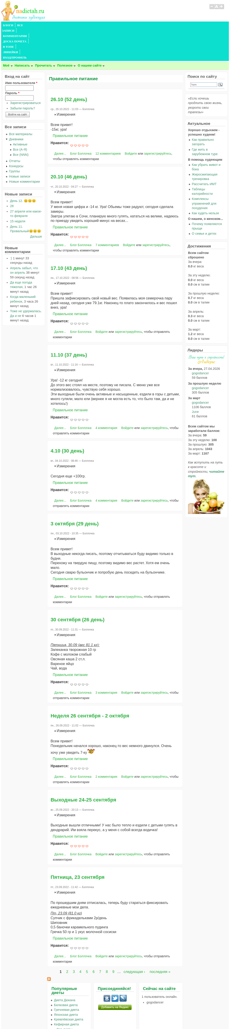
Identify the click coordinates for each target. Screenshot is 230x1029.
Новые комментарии (24, 149)
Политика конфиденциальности (125, 1016)
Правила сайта (93, 1016)
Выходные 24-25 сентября (83, 767)
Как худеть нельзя (205, 181)
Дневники (16, 107)
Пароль (12, 61)
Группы (14, 139)
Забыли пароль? (22, 76)
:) (11, 226)
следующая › (134, 939)
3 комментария (106, 660)
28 (12, 173)
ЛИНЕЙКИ (117, 25)
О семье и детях (204, 201)
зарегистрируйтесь (157, 121)
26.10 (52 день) (69, 67)
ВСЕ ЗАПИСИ (26, 25)
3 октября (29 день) (75, 491)
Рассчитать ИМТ (204, 152)
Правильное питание (70, 103)
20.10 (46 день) (69, 144)
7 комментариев (107, 212)
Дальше (36, 204)
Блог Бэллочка (80, 121)
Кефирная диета (66, 992)
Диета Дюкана (64, 968)
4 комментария (106, 395)
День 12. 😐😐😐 (23, 168)
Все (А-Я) (20, 117)
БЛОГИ (8, 25)
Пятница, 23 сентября (77, 845)
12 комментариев (108, 121)
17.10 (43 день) (69, 236)
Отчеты (14, 128)
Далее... (60, 121)
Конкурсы (16, 134)
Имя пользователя (21, 50)
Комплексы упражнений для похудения (204, 171)
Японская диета (66, 982)
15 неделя (17, 189)
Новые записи (19, 144)
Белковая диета (66, 973)
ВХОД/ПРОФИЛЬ (141, 25)
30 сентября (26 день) (77, 587)
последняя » (160, 939)
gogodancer (200, 341)
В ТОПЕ (100, 25)
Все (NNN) (21, 122)
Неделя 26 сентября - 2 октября (90, 683)
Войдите (131, 121)
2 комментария (106, 744)
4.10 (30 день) (67, 418)
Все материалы (20, 102)
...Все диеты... (64, 997)
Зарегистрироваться (25, 70)
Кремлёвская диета (68, 987)
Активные (20, 112)
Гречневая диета (66, 977)
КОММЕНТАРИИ (52, 25)
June (195, 379)
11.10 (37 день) (69, 322)
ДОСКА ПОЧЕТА (79, 25)
